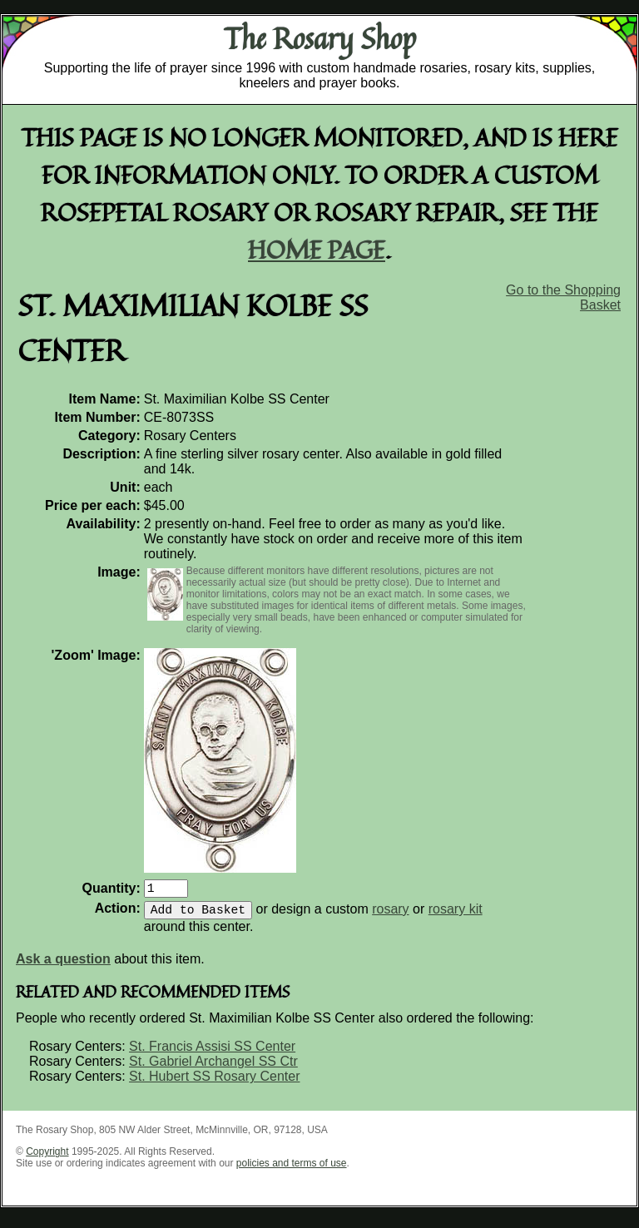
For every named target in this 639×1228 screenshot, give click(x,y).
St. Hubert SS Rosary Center (214, 1083)
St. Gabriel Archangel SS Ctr (213, 1068)
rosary (390, 916)
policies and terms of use (291, 1170)
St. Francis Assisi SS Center (212, 1053)
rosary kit (455, 916)
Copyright (47, 1158)
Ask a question (63, 965)
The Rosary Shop (320, 38)
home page (316, 249)
